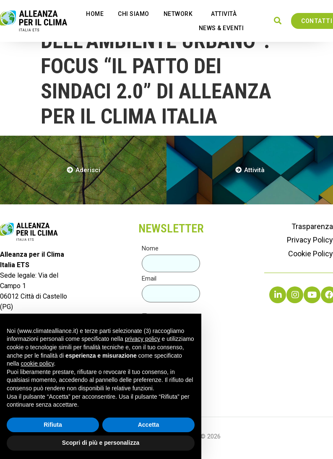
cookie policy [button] (37, 363)
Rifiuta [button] (53, 424)
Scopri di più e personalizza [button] (100, 442)
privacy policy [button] (142, 338)
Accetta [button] (148, 424)
